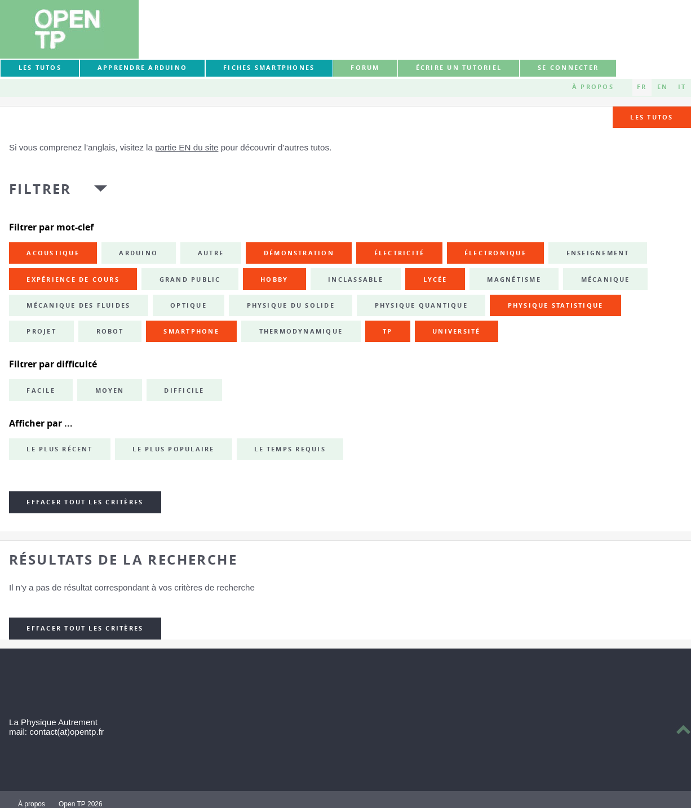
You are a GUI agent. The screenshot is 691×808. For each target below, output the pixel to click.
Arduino (138, 253)
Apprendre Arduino (142, 67)
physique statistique (556, 305)
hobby (274, 279)
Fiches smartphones (269, 67)
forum (365, 67)
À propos (593, 86)
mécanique (605, 279)
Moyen (110, 390)
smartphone (191, 331)
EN (662, 86)
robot (110, 331)
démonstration (299, 253)
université (456, 331)
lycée (435, 279)
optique (188, 305)
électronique (495, 253)
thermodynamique (301, 331)
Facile (40, 390)
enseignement (598, 253)
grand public (190, 279)
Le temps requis (290, 449)
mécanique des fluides (78, 305)
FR (641, 86)
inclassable (355, 279)
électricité (399, 253)
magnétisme (514, 279)
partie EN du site (186, 147)
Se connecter (568, 67)
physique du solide (291, 305)
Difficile (184, 390)
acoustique (52, 253)
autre (211, 253)
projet (41, 331)
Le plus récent (59, 449)
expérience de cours (72, 279)
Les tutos (40, 67)
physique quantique (421, 305)
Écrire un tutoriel (459, 67)
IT (682, 86)
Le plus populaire (173, 449)
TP (387, 331)
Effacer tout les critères (84, 502)
